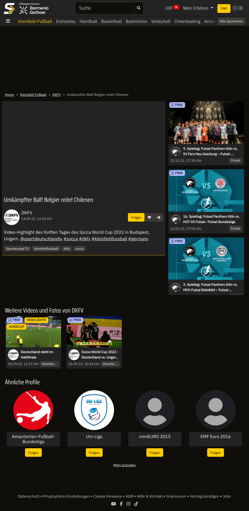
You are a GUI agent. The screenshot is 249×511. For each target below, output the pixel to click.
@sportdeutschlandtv (41, 239)
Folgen (136, 217)
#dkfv (85, 239)
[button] (149, 217)
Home (9, 94)
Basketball (111, 21)
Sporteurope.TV (17, 248)
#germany (138, 239)
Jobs (227, 496)
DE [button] (237, 8)
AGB (129, 496)
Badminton (136, 21)
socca (79, 248)
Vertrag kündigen (205, 496)
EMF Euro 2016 (216, 436)
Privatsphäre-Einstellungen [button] (67, 496)
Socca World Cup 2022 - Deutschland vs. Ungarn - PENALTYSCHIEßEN (100, 355)
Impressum (176, 496)
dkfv (67, 248)
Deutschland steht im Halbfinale (37, 354)
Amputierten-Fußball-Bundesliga (33, 439)
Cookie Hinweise (108, 496)
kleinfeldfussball (46, 248)
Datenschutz (29, 496)
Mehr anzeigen (124, 465)
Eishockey (66, 21)
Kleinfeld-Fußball (35, 21)
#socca (70, 239)
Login (224, 8)
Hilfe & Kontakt (150, 496)
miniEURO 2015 (154, 436)
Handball (88, 21)
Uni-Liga (94, 436)
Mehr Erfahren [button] (196, 8)
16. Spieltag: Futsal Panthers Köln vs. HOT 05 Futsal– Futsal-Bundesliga (211, 219)
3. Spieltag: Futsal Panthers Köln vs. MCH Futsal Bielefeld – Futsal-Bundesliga (210, 287)
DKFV (57, 94)
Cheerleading (187, 21)
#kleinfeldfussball (109, 239)
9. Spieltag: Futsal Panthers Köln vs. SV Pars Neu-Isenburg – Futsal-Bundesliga (210, 151)
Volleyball (160, 21)
